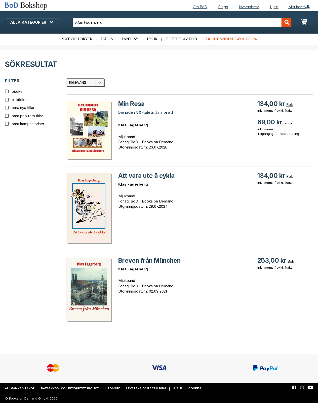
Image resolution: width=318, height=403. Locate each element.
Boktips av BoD (181, 39)
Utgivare (112, 388)
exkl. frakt (284, 110)
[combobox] (182, 22)
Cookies (194, 388)
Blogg (223, 6)
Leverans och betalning (146, 388)
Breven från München (149, 260)
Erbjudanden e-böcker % (231, 39)
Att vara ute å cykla (146, 175)
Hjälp (274, 6)
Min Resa (131, 103)
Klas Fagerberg (133, 125)
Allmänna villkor (20, 388)
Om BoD (200, 6)
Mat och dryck (76, 39)
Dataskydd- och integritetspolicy (70, 388)
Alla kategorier (31, 22)
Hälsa (107, 39)
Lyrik (152, 39)
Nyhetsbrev (249, 6)
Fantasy (130, 39)
